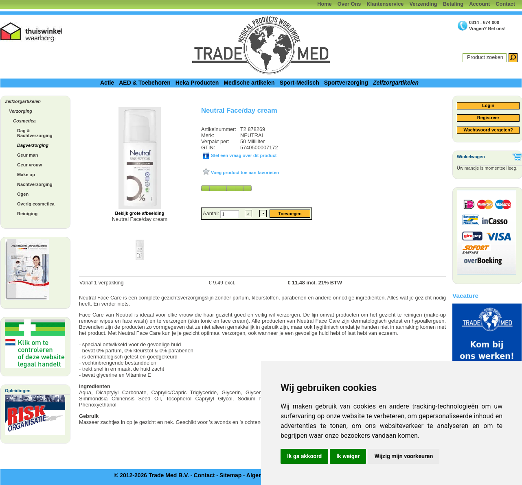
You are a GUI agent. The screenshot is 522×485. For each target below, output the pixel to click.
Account (479, 4)
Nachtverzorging (35, 184)
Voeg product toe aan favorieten (244, 172)
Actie (107, 82)
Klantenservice (385, 4)
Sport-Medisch (299, 82)
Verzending (423, 4)
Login (488, 105)
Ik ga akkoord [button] (304, 456)
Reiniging (27, 213)
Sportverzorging (346, 82)
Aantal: (211, 213)
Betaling (453, 4)
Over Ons (349, 4)
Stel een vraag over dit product (243, 155)
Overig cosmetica (36, 203)
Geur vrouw (29, 164)
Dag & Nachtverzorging (35, 133)
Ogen (23, 194)
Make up (26, 174)
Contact (505, 4)
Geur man (27, 155)
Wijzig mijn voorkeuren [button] (403, 456)
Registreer (488, 117)
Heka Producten (197, 82)
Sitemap (230, 475)
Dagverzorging (32, 145)
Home (324, 4)
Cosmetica (24, 120)
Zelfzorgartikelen (396, 82)
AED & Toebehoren (145, 82)
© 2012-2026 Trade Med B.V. (151, 475)
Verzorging (20, 111)
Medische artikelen (249, 82)
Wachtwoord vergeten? (488, 129)
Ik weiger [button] (348, 456)
